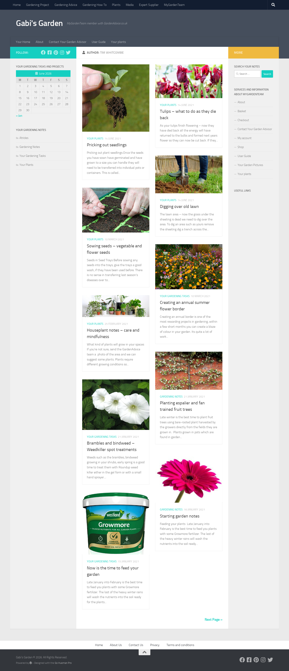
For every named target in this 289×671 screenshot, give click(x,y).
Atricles (23, 138)
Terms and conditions (180, 645)
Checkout (243, 120)
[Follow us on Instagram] (62, 52)
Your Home (23, 42)
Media (130, 5)
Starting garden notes (179, 516)
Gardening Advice (66, 5)
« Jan (19, 115)
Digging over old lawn (179, 206)
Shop (241, 147)
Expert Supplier (149, 5)
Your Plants (95, 138)
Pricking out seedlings (107, 144)
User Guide (99, 42)
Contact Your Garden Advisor (67, 42)
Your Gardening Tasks (175, 296)
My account (244, 138)
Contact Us (136, 645)
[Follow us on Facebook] (43, 52)
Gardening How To (95, 5)
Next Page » (213, 619)
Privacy (154, 645)
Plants (116, 5)
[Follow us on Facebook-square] (49, 52)
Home (17, 5)
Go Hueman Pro (63, 662)
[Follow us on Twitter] (68, 52)
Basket (242, 111)
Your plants (118, 42)
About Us (116, 645)
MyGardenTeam (174, 5)
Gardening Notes (171, 396)
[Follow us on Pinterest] (55, 52)
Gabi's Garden (39, 23)
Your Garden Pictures (250, 165)
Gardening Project (37, 5)
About (39, 42)
